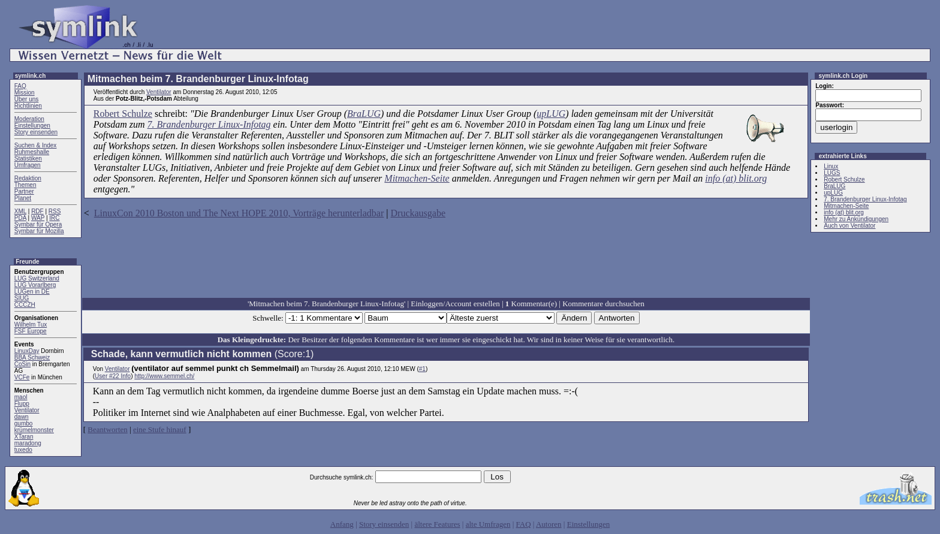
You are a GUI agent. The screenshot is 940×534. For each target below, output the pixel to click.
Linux (831, 166)
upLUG (551, 113)
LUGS (832, 173)
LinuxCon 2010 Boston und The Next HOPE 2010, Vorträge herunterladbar (239, 213)
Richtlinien (28, 105)
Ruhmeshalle (31, 152)
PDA (20, 218)
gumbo (23, 423)
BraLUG (364, 113)
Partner (24, 191)
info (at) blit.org (736, 178)
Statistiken (28, 158)
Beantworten (107, 429)
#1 (422, 369)
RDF (37, 211)
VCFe (22, 377)
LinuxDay (27, 351)
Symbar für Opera (38, 224)
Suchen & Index (35, 145)
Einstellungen (32, 125)
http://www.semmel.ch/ (164, 376)
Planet (22, 198)
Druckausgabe (418, 213)
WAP (37, 218)
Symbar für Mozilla (39, 231)
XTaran (24, 436)
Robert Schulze (123, 113)
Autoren (549, 524)
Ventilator (27, 410)
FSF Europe (30, 331)
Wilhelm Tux (30, 324)
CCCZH (24, 304)
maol (21, 397)
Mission (24, 92)
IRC (54, 218)
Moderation (29, 119)
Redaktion (27, 178)
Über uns (26, 99)
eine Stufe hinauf (159, 429)
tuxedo (23, 449)
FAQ (20, 86)
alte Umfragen (488, 524)
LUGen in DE (32, 291)
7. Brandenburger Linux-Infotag (209, 124)
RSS (55, 211)
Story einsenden (36, 132)
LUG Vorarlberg (35, 285)
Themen (25, 185)
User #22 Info (113, 376)
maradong (27, 443)
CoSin (22, 364)
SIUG (21, 298)
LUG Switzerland (36, 278)
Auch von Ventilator (849, 225)
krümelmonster (34, 430)
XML (20, 211)
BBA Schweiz (32, 357)
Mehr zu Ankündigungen (856, 219)
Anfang (342, 524)
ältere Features (437, 524)
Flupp (21, 403)
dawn (21, 417)
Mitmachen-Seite (416, 178)
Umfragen (27, 165)
